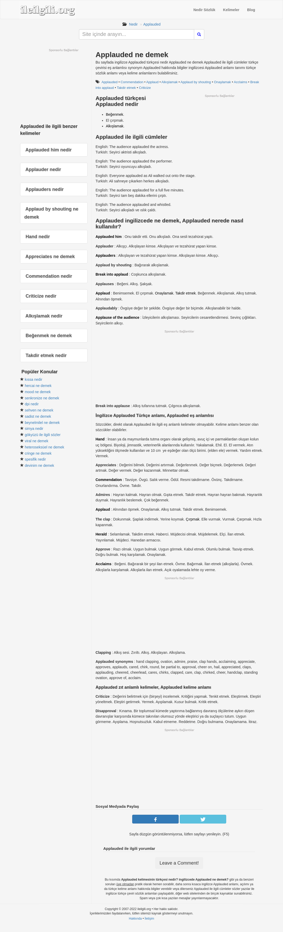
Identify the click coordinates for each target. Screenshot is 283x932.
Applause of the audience (117, 317)
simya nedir (34, 428)
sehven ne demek (39, 410)
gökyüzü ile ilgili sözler (43, 435)
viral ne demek (36, 441)
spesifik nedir (35, 459)
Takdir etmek (126, 88)
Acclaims (240, 82)
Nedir (133, 24)
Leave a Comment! (179, 863)
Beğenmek (114, 114)
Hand (100, 439)
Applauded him (109, 237)
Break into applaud (112, 274)
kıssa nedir (33, 379)
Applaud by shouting (195, 82)
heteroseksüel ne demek (44, 447)
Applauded (152, 24)
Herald (101, 534)
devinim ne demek (39, 465)
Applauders (105, 255)
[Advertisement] (219, 134)
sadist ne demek (38, 416)
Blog (251, 10)
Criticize (145, 88)
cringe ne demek (38, 453)
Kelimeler (231, 10)
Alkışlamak (169, 82)
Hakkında (135, 918)
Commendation (132, 82)
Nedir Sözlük (204, 10)
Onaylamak (222, 82)
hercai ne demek (38, 386)
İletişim (149, 918)
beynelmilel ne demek (42, 423)
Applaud (152, 82)
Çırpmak (192, 519)
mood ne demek (38, 392)
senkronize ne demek (42, 398)
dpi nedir (32, 404)
